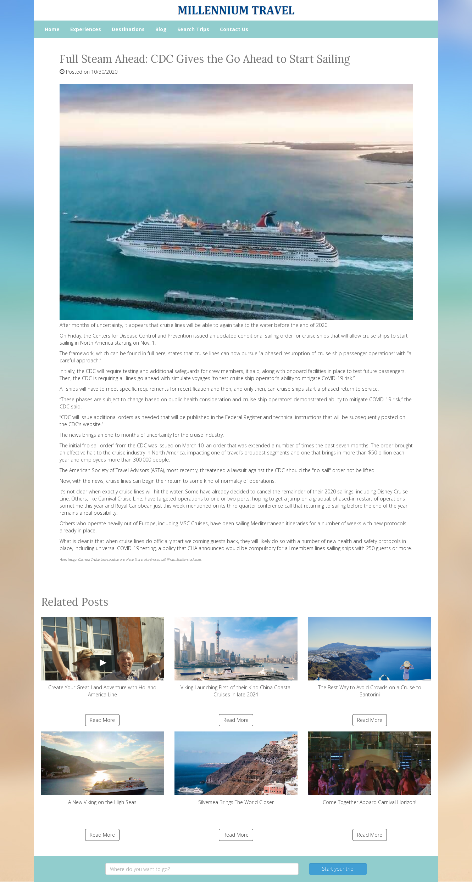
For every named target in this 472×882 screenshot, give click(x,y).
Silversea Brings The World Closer (236, 768)
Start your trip (338, 868)
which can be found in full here (131, 353)
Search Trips (193, 29)
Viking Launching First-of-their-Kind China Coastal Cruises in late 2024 (236, 657)
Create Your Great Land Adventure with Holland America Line (102, 657)
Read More (102, 720)
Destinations (128, 29)
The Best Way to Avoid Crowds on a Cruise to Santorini (369, 657)
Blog (161, 29)
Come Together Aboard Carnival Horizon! (369, 768)
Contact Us (234, 29)
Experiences (85, 29)
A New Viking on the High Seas (102, 768)
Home (52, 29)
